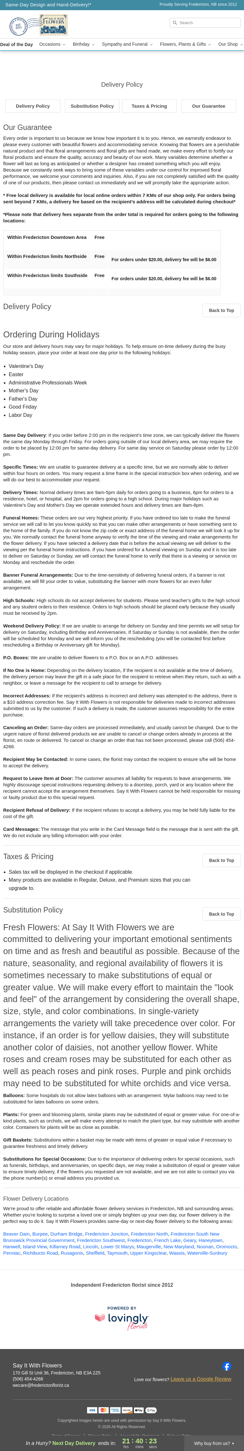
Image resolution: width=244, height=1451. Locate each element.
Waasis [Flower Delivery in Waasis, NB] (177, 1253)
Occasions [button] (53, 44)
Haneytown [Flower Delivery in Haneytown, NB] (210, 1240)
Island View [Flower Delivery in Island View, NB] (35, 1246)
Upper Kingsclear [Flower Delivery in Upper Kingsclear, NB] (148, 1253)
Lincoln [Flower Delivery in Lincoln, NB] (90, 1246)
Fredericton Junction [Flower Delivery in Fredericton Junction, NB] (106, 1234)
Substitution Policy (92, 106)
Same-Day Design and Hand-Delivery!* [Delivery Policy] (48, 4)
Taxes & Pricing (149, 106)
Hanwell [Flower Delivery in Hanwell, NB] (11, 1246)
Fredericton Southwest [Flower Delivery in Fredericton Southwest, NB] (101, 1240)
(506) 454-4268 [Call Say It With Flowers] (28, 1378)
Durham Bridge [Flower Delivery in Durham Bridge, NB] (66, 1234)
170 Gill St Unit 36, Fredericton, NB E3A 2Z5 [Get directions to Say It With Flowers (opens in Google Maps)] (56, 1372)
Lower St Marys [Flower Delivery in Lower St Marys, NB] (117, 1246)
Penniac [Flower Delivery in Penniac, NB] (11, 1253)
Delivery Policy (33, 106)
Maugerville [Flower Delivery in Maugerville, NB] (149, 1246)
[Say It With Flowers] (42, 24)
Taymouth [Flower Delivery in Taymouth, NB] (117, 1253)
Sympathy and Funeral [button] (128, 44)
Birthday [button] (84, 44)
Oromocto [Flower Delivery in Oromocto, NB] (226, 1246)
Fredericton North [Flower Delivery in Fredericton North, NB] (149, 1234)
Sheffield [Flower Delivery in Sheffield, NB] (95, 1253)
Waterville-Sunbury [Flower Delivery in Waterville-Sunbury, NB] (207, 1253)
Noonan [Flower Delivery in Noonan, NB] (205, 1246)
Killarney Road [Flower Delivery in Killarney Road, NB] (65, 1246)
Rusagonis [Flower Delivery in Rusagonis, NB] (72, 1253)
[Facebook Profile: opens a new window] (226, 1366)
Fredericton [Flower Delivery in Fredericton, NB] (139, 1240)
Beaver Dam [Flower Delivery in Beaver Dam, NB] (16, 1234)
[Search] (205, 23)
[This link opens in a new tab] (122, 1318)
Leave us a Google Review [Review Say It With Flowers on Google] (201, 1379)
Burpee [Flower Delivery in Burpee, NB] (40, 1234)
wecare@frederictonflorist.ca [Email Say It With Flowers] (41, 1385)
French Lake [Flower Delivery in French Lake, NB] (167, 1240)
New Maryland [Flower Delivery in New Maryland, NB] (179, 1246)
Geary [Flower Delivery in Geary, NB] (189, 1240)
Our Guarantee (208, 106)
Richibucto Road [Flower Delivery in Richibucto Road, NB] (40, 1253)
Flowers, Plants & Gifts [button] (186, 44)
